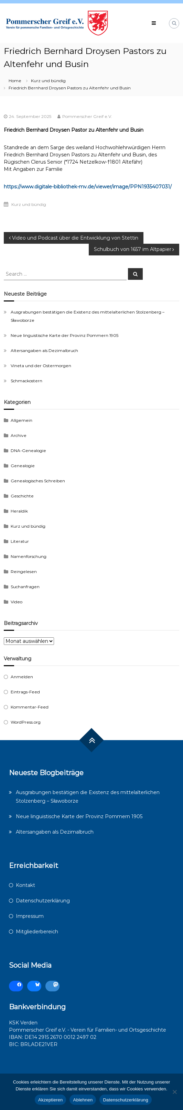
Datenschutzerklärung (43, 901)
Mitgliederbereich (37, 931)
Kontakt (25, 885)
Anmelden (22, 676)
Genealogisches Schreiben (38, 480)
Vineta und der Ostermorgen (41, 365)
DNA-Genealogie (28, 450)
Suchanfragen (25, 586)
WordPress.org (26, 722)
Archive (18, 435)
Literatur (20, 541)
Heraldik (19, 511)
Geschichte (22, 495)
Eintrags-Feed (25, 691)
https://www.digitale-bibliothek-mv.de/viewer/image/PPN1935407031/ (88, 187)
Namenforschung (28, 556)
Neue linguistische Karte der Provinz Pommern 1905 (64, 335)
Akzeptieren (50, 1099)
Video (16, 601)
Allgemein (21, 420)
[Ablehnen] (174, 1091)
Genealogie (23, 465)
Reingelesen (24, 571)
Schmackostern (26, 380)
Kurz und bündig (48, 80)
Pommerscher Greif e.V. (87, 116)
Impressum (30, 916)
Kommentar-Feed (30, 707)
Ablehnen (83, 1099)
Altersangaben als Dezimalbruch (44, 350)
